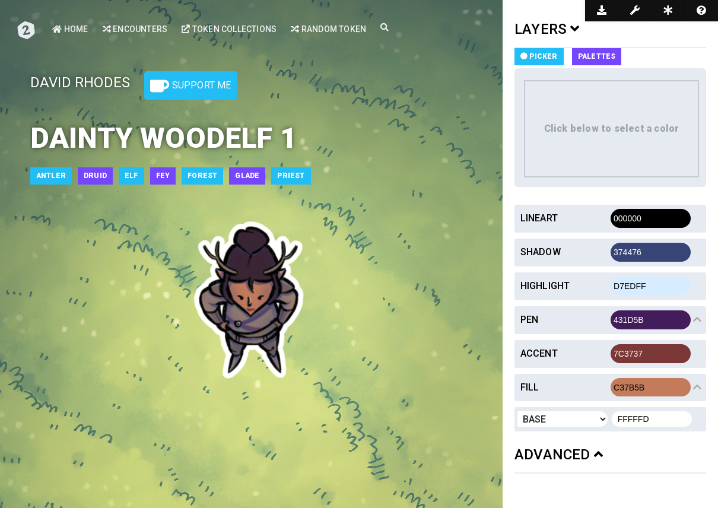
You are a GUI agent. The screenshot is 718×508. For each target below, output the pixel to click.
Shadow (540, 252)
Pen (529, 319)
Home (70, 29)
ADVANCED (558, 454)
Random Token (328, 29)
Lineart (539, 218)
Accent (539, 353)
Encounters (135, 29)
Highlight (545, 285)
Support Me (190, 86)
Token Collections (229, 29)
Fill (529, 387)
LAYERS (547, 29)
